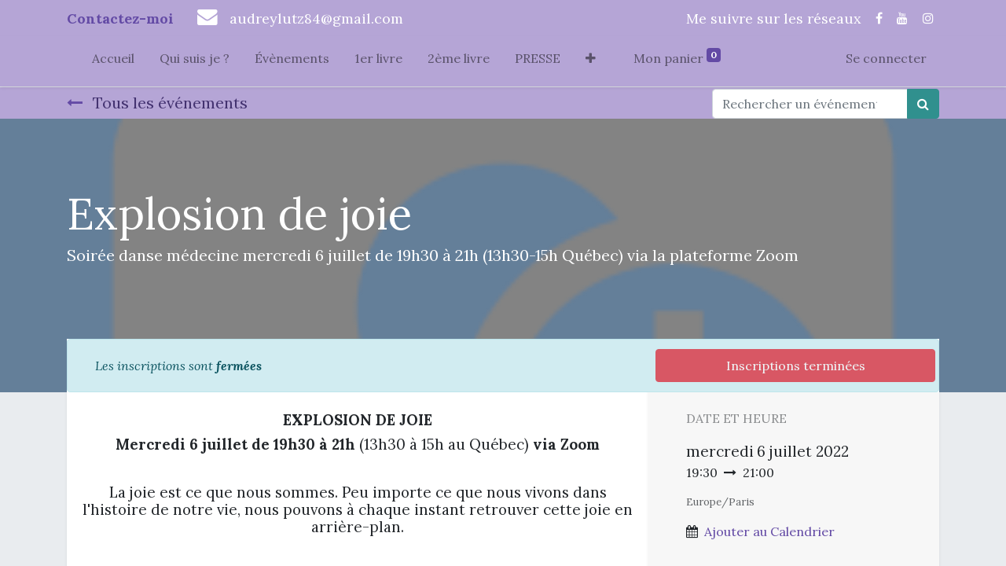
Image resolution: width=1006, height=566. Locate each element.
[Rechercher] (923, 104)
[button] (591, 61)
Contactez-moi (120, 18)
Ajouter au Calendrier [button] (769, 531)
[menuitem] (113, 61)
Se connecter (886, 58)
